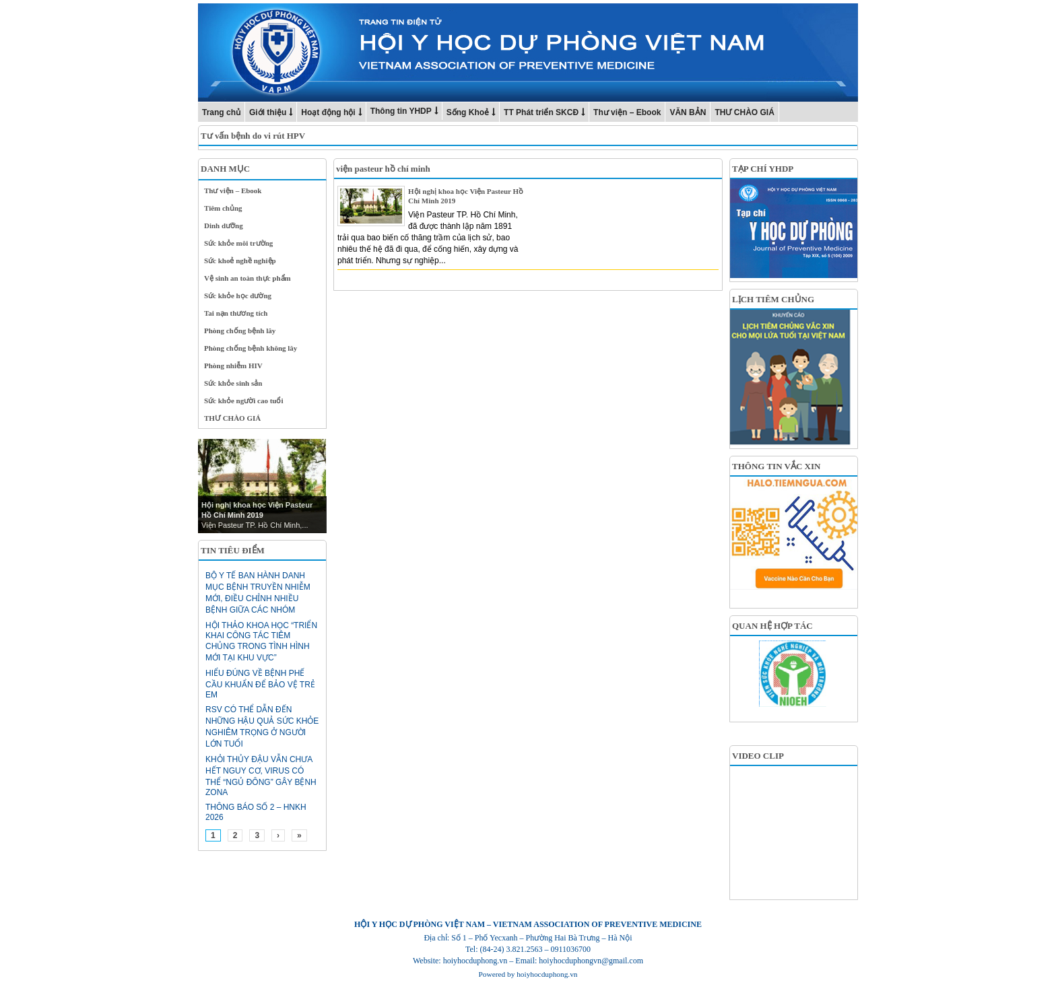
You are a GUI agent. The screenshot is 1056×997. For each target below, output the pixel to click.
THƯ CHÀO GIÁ (744, 112)
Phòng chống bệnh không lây (250, 348)
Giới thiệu (267, 112)
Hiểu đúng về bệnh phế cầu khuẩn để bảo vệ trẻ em (260, 683)
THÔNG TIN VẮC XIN (776, 466)
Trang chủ (221, 112)
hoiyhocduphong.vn (547, 974)
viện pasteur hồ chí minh (383, 169)
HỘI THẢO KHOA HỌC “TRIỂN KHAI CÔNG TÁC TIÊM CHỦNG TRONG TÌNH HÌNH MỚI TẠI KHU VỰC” (261, 641)
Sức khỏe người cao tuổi (244, 401)
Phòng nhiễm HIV (233, 366)
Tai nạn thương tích (236, 313)
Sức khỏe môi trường (238, 243)
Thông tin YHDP (401, 111)
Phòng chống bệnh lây (239, 330)
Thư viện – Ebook (627, 112)
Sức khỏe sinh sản (233, 383)
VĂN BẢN (687, 112)
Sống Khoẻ (468, 112)
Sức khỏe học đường (237, 295)
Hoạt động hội (328, 112)
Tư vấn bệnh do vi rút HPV (253, 136)
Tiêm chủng (223, 208)
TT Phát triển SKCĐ (541, 112)
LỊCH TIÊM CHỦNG (773, 299)
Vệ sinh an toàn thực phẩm (247, 278)
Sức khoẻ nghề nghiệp (240, 260)
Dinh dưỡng (223, 225)
